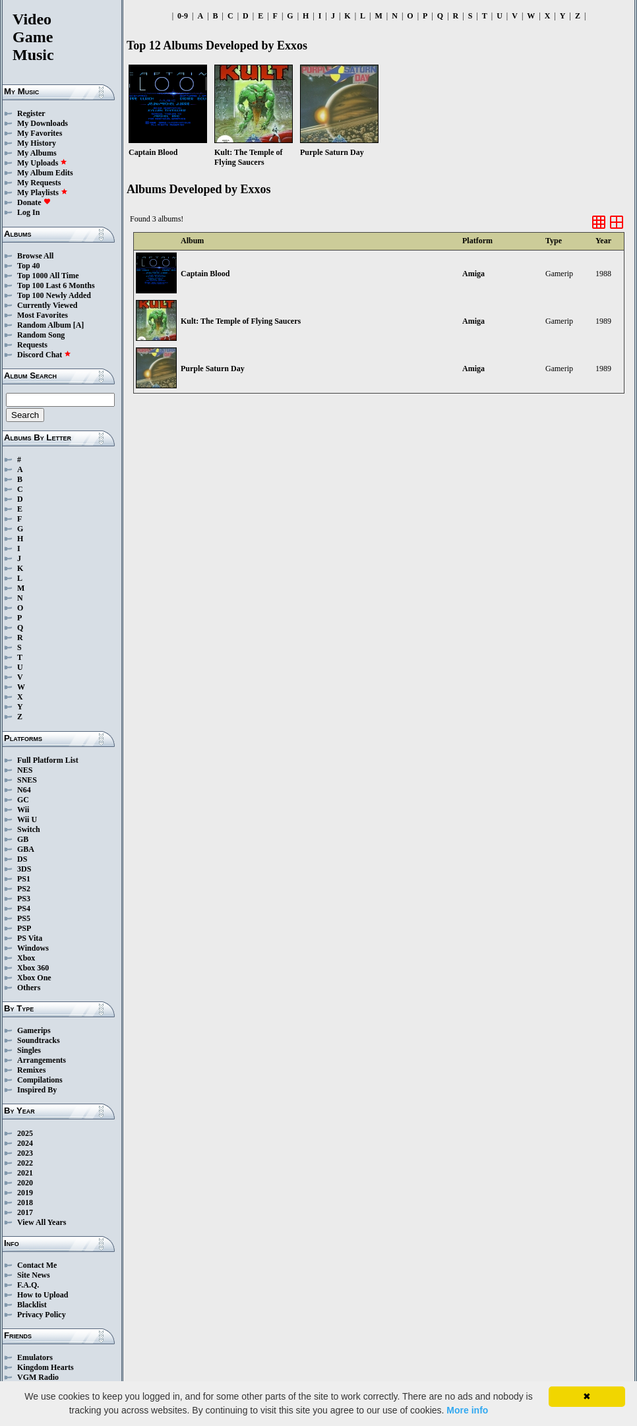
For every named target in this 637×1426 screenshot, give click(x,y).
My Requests (39, 182)
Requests (32, 344)
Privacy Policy (41, 1314)
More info (467, 1410)
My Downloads (42, 123)
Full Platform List (47, 760)
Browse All (35, 255)
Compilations (40, 1079)
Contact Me (37, 1265)
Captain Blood (205, 273)
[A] (78, 325)
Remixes (31, 1070)
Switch (28, 829)
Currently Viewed (47, 305)
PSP (24, 928)
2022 (25, 1163)
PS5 (23, 918)
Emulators (35, 1357)
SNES (27, 780)
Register (31, 113)
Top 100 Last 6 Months (56, 285)
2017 (25, 1212)
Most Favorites (42, 315)
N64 (24, 789)
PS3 (23, 898)
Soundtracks (38, 1040)
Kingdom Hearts (45, 1367)
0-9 (182, 15)
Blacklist (32, 1304)
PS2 (23, 888)
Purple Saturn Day (213, 368)
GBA (25, 849)
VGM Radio (38, 1377)
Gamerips (34, 1030)
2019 (25, 1192)
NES (24, 770)
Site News (33, 1275)
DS (22, 859)
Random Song (41, 335)
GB (22, 839)
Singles (29, 1050)
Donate (34, 202)
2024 (25, 1143)
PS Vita (29, 938)
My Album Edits (45, 172)
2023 (25, 1153)
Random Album (44, 325)
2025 (25, 1133)
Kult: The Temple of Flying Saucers (241, 321)
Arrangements (41, 1060)
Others (28, 987)
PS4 (23, 908)
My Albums (37, 153)
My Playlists (42, 192)
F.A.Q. (28, 1285)
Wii (23, 809)
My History (36, 143)
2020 (25, 1182)
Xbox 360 (33, 967)
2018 (25, 1202)
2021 (25, 1172)
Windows (33, 948)
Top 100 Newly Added (54, 295)
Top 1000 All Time (47, 275)
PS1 (23, 878)
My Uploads (42, 162)
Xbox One (34, 977)
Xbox (26, 958)
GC (23, 799)
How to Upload (42, 1294)
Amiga (473, 273)
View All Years (41, 1222)
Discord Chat (44, 354)
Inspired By (37, 1089)
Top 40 (28, 265)
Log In (28, 212)
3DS (24, 869)
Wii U (27, 819)
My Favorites (39, 133)
